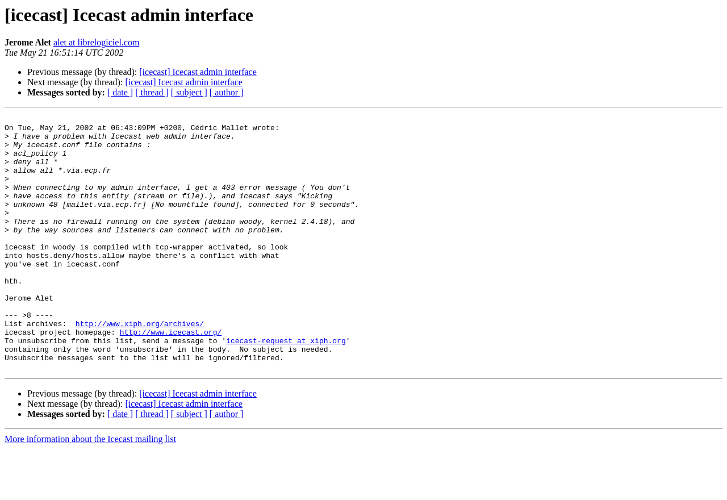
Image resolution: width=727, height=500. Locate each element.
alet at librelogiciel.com (96, 42)
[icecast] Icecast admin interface (198, 72)
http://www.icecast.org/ (171, 376)
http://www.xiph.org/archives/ (140, 366)
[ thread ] (152, 92)
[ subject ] (189, 92)
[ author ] (227, 92)
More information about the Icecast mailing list (90, 490)
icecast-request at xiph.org (286, 386)
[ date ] (120, 92)
